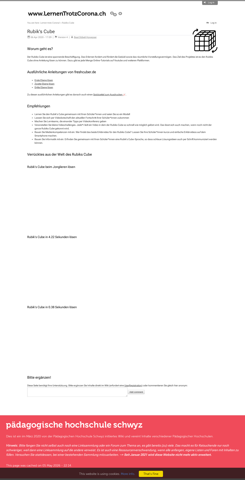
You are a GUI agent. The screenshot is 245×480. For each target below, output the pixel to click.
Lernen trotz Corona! (50, 23)
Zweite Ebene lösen (44, 83)
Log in (211, 2)
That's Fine (150, 474)
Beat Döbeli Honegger (85, 37)
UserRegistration (133, 385)
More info (127, 474)
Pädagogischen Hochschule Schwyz (78, 438)
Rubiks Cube (68, 23)
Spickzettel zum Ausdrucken (109, 94)
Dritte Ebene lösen (44, 87)
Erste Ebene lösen (44, 80)
